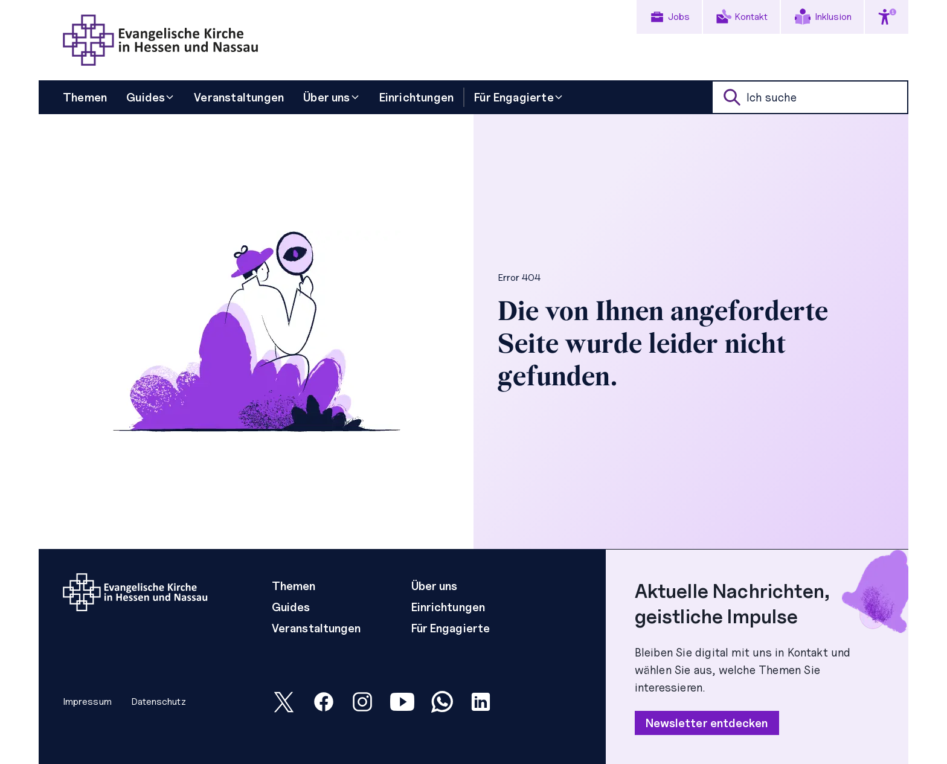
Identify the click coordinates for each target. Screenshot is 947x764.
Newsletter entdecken (707, 723)
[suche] (810, 97)
